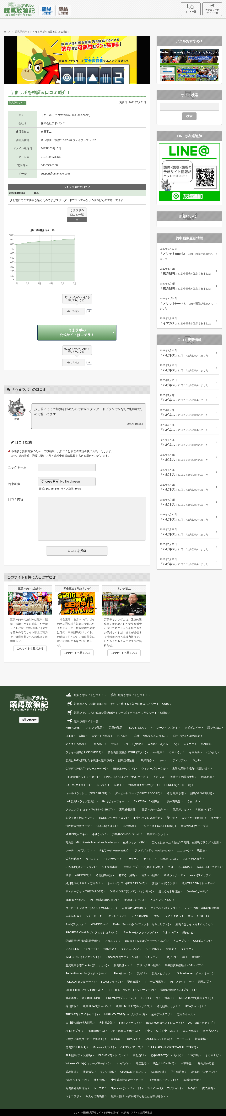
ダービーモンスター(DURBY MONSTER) (90, 908)
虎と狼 (215, 817)
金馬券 (170, 949)
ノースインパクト (167, 727)
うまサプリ (180, 940)
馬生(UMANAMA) (163, 1063)
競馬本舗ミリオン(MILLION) (83, 998)
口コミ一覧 (191, 8)
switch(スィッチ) (200, 875)
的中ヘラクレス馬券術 (146, 817)
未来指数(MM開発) (133, 908)
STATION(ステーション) (80, 867)
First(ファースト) (129, 1022)
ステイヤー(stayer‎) (192, 817)
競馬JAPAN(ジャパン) (96, 1006)
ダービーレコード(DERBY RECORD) (137, 793)
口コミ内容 (15, 499)
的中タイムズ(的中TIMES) (160, 1031)
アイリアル (179, 760)
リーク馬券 (152, 949)
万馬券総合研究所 (76, 1088)
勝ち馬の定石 (206, 1063)
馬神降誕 (206, 744)
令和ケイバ (99, 834)
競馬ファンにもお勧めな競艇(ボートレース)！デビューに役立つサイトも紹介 (117, 712)
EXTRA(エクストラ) (78, 785)
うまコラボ (72, 1096)
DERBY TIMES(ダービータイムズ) (146, 940)
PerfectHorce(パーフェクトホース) (86, 973)
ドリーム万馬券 (154, 981)
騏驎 (82, 736)
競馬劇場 (200, 1039)
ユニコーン (184, 850)
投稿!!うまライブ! (77, 1080)
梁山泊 (171, 817)
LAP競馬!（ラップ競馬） (81, 801)
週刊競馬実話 (104, 875)
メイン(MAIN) (139, 916)
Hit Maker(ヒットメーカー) (82, 776)
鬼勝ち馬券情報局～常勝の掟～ (191, 768)
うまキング (169, 932)
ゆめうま (132, 1039)
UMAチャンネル (194, 1006)
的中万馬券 (173, 801)
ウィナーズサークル (153, 768)
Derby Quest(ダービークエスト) (85, 1039)
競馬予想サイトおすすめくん (193, 924)
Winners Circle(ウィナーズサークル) (87, 1063)
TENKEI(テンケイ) (124, 768)
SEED (69, 736)
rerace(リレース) (133, 899)
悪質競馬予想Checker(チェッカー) (86, 965)
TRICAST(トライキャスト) (82, 1014)
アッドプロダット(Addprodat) (153, 850)
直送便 (196, 957)
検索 (189, 116)
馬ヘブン (101, 785)
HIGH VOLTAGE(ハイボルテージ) (124, 1014)
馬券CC (116, 1039)
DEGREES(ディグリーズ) (81, 949)
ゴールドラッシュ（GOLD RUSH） (87, 793)
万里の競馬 (115, 727)
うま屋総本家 (109, 867)
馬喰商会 (146, 760)
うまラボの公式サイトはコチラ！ (77, 332)
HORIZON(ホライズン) (113, 817)
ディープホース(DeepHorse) (201, 908)
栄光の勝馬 (72, 858)
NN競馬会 (128, 826)
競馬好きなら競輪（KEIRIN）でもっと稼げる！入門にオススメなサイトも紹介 (118, 703)
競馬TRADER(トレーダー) (198, 883)
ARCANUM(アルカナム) (162, 744)
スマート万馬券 (100, 736)
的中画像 (14, 484)
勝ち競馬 (99, 1080)
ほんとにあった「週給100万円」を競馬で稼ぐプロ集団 (185, 842)
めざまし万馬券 (75, 744)
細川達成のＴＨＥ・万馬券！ (83, 883)
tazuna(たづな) (74, 899)
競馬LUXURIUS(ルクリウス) (133, 1006)
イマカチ (194, 752)
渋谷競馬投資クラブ (78, 826)
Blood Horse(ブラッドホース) (83, 990)
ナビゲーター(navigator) (113, 850)
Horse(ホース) (96, 1031)
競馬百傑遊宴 (126, 760)
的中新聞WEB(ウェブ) (103, 899)
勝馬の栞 (203, 981)
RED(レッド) (203, 809)
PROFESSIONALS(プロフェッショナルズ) (91, 932)
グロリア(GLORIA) (179, 867)
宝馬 (113, 744)
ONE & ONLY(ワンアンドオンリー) (131, 891)
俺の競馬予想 (191, 1080)
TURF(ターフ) (149, 998)
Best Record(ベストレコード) (164, 1022)
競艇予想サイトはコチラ (85, 694)
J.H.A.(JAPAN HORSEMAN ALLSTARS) (172, 1047)
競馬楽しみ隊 (168, 858)
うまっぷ (158, 776)
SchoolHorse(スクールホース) (195, 973)
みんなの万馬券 (95, 1096)
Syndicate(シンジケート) (126, 1088)
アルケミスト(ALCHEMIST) (157, 826)
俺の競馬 (207, 1088)
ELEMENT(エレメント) (112, 1055)
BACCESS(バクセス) (157, 1039)
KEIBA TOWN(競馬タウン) (195, 998)
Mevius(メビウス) (103, 1047)
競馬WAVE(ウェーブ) (194, 826)
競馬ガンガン (181, 809)
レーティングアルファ (79, 850)
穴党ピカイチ (193, 727)
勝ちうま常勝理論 (169, 891)
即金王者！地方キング (79, 817)
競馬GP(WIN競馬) (201, 793)
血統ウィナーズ (173, 875)
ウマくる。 (175, 752)
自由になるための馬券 (186, 736)
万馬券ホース (185, 1014)
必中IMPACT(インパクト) (166, 1055)
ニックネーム (17, 467)
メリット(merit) (132, 744)
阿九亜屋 (206, 776)
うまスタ (192, 801)
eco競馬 (157, 752)
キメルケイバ (116, 916)
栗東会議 (132, 981)
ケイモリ (148, 858)
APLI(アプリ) (73, 1031)
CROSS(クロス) (106, 826)
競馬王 (168, 998)
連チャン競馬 (149, 875)
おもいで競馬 (94, 727)
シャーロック (94, 916)
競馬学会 (108, 949)
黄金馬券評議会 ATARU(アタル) (127, 752)
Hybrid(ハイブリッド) (163, 1080)
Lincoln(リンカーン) (203, 1071)
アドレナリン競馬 (148, 965)
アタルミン (111, 940)
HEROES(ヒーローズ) (177, 785)
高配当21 (138, 1055)
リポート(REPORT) (77, 875)
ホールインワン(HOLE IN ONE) (126, 883)
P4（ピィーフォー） (114, 801)
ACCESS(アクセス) (209, 867)
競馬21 (141, 973)
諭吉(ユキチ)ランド (163, 883)
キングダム (122, 1063)
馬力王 (118, 785)
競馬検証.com (122, 965)
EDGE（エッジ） (139, 727)
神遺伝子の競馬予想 (182, 776)
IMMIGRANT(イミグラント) (82, 957)
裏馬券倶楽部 (127, 809)
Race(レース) (122, 973)
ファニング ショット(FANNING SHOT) (89, 809)
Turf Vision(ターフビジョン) (164, 1088)
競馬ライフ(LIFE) (198, 916)
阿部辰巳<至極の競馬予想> (82, 940)
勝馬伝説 (88, 1071)
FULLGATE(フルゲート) (80, 981)
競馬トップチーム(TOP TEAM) (142, 867)
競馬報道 (71, 1071)
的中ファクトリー (181, 981)
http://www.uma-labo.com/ (71, 115)
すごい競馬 (107, 1071)
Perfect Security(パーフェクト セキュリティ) (141, 924)
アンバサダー (111, 858)
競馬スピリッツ (161, 973)
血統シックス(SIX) (134, 842)
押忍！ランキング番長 (167, 916)
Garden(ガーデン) (197, 891)
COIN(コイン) (201, 940)
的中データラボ (160, 1014)
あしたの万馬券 (192, 858)
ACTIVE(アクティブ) (200, 1022)
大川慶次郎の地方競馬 (79, 1022)
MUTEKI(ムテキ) (76, 834)
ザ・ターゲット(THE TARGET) (84, 891)
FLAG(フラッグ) (111, 981)
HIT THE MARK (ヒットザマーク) (131, 990)
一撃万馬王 (98, 744)
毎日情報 (71, 1006)
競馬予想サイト (17, 102)
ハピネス (122, 736)
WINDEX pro (98, 924)
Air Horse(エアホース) (124, 1031)
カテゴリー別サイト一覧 (212, 8)
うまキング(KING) (161, 899)
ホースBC (182, 1039)
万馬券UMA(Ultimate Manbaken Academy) (91, 842)
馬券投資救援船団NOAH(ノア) (183, 965)
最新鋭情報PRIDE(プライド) (177, 990)
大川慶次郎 (106, 1022)
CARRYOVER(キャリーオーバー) (86, 768)
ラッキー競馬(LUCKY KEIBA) (83, 752)
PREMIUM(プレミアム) (120, 998)
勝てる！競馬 (127, 875)
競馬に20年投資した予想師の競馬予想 (89, 760)
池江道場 (141, 1063)
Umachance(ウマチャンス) (121, 957)
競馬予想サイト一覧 (82, 721)
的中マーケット (156, 834)
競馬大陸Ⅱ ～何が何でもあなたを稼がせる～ (138, 1096)
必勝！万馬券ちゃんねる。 (150, 736)
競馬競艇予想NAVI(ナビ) (143, 785)
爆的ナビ (187, 932)
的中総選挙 (177, 1071)
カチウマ (189, 744)
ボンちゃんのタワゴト (164, 908)
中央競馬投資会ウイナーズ (127, 1080)
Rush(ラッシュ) (75, 924)
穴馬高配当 (72, 916)
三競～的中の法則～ (154, 809)
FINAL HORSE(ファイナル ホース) (125, 776)
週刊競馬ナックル (167, 1006)
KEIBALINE (72, 727)
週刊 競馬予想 (175, 793)
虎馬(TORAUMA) (76, 1047)
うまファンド (152, 957)
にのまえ (211, 752)
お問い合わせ (28, 719)
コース (162, 760)
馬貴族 (201, 850)
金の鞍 (191, 1088)
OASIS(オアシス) (131, 1047)
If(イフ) (171, 957)
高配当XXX (209, 1031)
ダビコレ (91, 858)
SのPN (197, 760)
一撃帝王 (186, 1063)
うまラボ (186, 949)
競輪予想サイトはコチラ (129, 694)
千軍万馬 (193, 1055)
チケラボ (131, 858)
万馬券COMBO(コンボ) (126, 834)
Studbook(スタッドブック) (140, 932)
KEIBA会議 (157, 1071)
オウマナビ (212, 1055)
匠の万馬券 (189, 1031)
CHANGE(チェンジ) (132, 1071)
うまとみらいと (130, 949)
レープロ (99, 1088)
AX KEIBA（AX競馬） (147, 801)
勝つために (214, 727)
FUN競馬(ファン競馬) (79, 1055)
